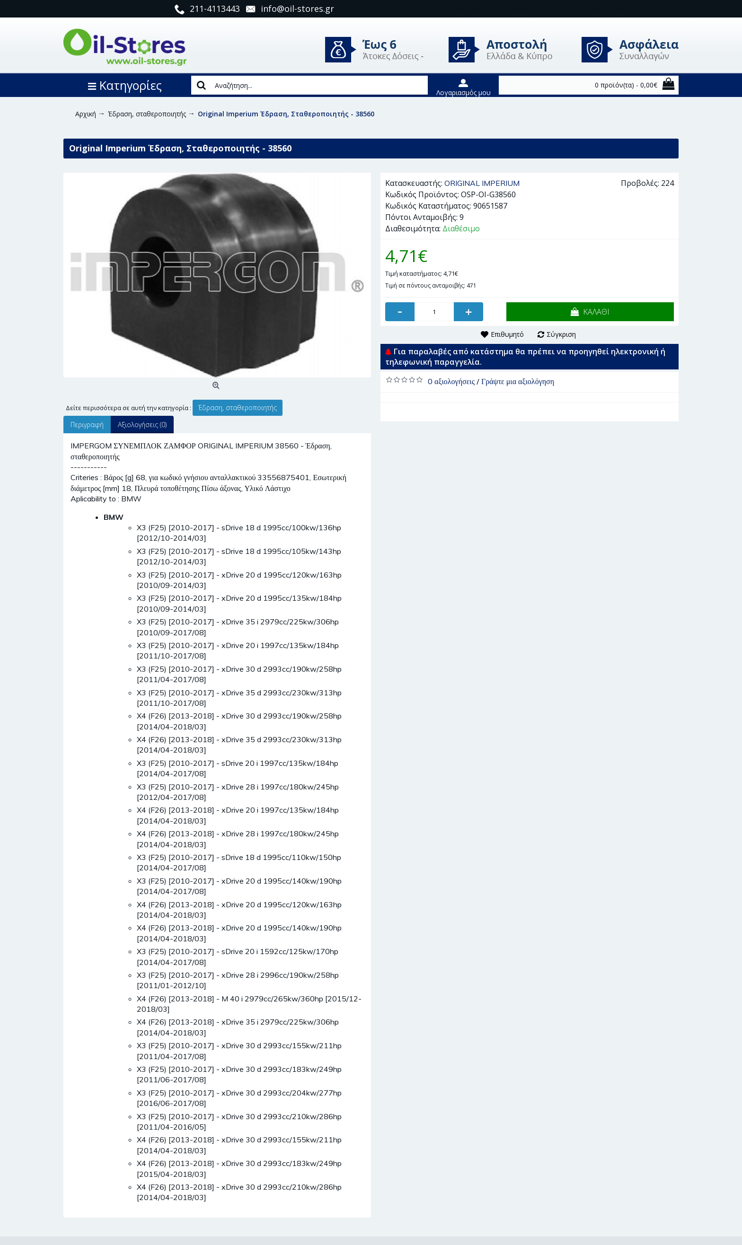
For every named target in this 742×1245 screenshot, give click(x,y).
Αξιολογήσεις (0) (142, 424)
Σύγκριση (561, 334)
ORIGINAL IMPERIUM (482, 183)
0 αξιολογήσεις (451, 381)
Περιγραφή (87, 424)
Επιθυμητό (507, 334)
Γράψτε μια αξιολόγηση (517, 381)
